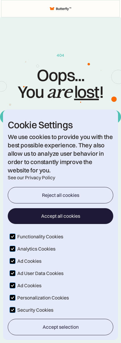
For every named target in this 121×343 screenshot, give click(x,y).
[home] (60, 8)
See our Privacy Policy (31, 177)
